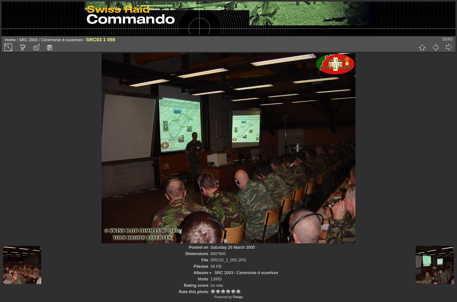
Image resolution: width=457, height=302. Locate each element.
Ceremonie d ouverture (62, 39)
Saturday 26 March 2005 (232, 247)
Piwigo (238, 297)
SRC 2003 (28, 39)
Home (10, 39)
